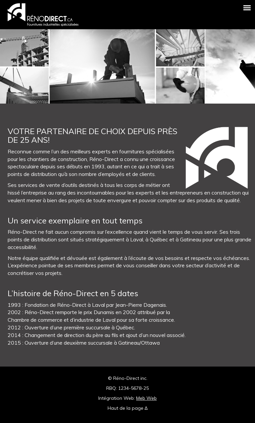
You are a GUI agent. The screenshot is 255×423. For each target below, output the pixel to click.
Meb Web (146, 398)
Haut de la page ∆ (128, 408)
